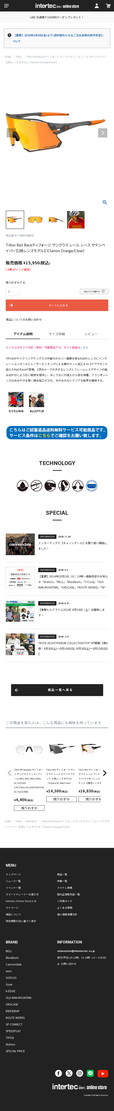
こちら (84, 347)
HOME (8, 56)
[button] (9, 773)
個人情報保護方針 (67, 914)
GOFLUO (11, 978)
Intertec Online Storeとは (21, 901)
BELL (9, 951)
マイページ (12, 907)
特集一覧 (62, 881)
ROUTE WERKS (15, 1018)
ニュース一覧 (13, 881)
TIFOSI (10, 1038)
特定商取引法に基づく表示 (21, 921)
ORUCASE (12, 1004)
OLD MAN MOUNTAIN (18, 998)
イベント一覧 (13, 887)
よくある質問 (64, 907)
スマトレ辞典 (64, 887)
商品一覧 (62, 874)
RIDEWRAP (13, 1011)
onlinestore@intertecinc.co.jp (76, 951)
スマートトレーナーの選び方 (22, 894)
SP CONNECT (14, 1024)
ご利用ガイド (64, 901)
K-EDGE (10, 991)
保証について (13, 914)
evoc (9, 971)
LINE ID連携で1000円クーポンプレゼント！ (57, 17)
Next (102, 132)
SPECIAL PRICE (15, 1051)
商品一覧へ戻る (60, 690)
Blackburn (12, 958)
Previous (11, 132)
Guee (9, 984)
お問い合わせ (68, 963)
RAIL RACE (31, 821)
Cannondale (13, 964)
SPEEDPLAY (13, 1031)
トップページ (13, 874)
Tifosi (18, 56)
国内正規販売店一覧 (68, 894)
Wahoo (10, 1044)
